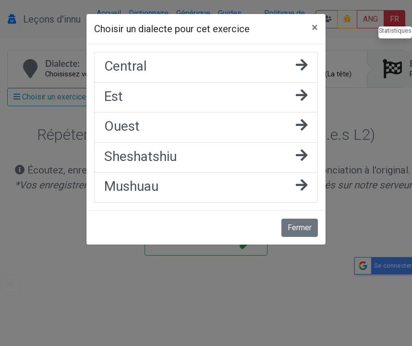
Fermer (300, 227)
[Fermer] (315, 27)
